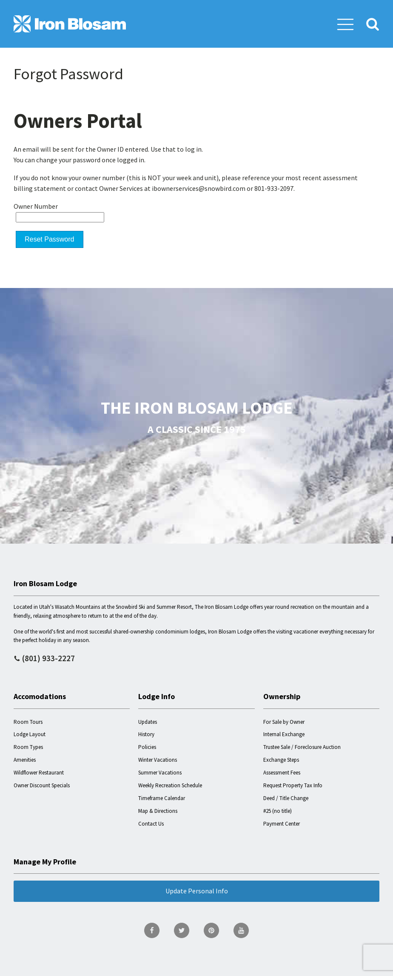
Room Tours (28, 722)
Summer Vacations (160, 772)
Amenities (25, 759)
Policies (147, 747)
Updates (147, 722)
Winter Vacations (157, 759)
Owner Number (36, 206)
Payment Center (281, 823)
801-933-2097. (274, 188)
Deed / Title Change (285, 798)
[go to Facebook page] (152, 930)
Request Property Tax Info (292, 785)
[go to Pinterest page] (211, 930)
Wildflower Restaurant (39, 772)
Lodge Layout (30, 734)
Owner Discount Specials (42, 785)
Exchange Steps (281, 759)
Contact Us (151, 823)
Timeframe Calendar (161, 798)
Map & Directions (157, 811)
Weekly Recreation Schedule (170, 785)
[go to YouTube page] (241, 930)
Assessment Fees (281, 772)
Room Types (28, 747)
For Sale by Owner (284, 722)
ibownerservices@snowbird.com (198, 188)
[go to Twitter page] (181, 930)
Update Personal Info (196, 891)
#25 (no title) (277, 811)
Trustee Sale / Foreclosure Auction (302, 747)
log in (193, 149)
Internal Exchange (284, 734)
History (146, 734)
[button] (345, 24)
